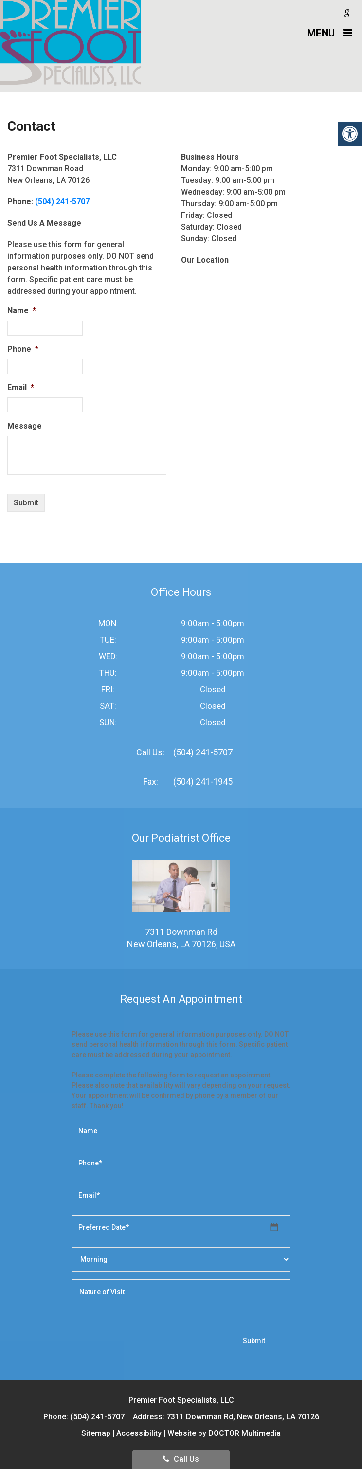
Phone (22, 349)
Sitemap (95, 1433)
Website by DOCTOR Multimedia (224, 1433)
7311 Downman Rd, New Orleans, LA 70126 (242, 1416)
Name (21, 310)
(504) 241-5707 (62, 201)
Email (20, 387)
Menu (321, 33)
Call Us (181, 1459)
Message (24, 425)
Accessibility (139, 1433)
